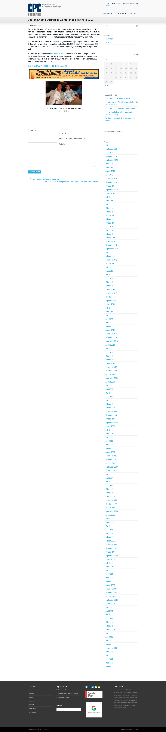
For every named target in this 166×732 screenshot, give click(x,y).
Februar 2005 (110, 581)
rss (96, 687)
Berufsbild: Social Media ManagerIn (118, 98)
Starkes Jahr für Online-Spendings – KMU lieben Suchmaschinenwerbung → (72, 185)
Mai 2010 (108, 349)
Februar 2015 (110, 219)
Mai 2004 (108, 615)
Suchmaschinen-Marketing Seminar (68, 693)
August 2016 (110, 193)
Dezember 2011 (111, 293)
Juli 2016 (108, 197)
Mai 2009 (108, 393)
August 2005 (110, 559)
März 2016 (109, 208)
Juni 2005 (109, 567)
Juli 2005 (108, 563)
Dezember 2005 (111, 544)
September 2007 (111, 467)
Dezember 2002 (111, 648)
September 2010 (111, 341)
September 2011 (111, 300)
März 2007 (109, 489)
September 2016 (111, 190)
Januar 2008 (110, 452)
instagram (89, 687)
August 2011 (110, 304)
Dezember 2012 (111, 260)
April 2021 (109, 153)
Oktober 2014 (110, 223)
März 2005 (109, 578)
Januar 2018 (110, 171)
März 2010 (109, 356)
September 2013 (111, 249)
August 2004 (110, 604)
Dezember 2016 (111, 178)
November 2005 (111, 548)
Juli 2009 (108, 385)
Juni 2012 (109, 271)
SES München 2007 (57, 54)
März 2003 (109, 641)
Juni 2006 (109, 522)
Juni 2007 (109, 478)
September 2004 (111, 600)
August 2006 (110, 515)
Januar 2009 (110, 408)
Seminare (107, 13)
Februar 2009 (110, 404)
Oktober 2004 (110, 596)
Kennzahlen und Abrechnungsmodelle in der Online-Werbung (121, 103)
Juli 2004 (108, 607)
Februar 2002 (110, 666)
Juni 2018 (109, 167)
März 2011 (109, 323)
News (39, 25)
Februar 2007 (110, 493)
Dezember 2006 (111, 500)
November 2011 (111, 297)
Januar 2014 (110, 238)
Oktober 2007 (110, 463)
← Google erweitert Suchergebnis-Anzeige (43, 183)
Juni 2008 (109, 434)
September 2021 (111, 149)
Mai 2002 (108, 655)
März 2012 (109, 282)
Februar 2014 (110, 234)
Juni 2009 (109, 389)
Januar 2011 (110, 330)
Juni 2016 (109, 201)
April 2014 (109, 227)
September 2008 (111, 422)
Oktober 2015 (110, 215)
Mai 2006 (108, 526)
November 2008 (111, 415)
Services (120, 13)
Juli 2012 (108, 267)
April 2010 (109, 352)
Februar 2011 (110, 326)
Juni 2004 (109, 611)
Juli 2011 (108, 308)
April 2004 (109, 618)
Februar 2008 (110, 448)
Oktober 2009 (110, 374)
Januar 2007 (110, 496)
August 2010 (110, 345)
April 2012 (109, 278)
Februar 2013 (110, 256)
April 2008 (109, 441)
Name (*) (62, 133)
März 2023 (109, 145)
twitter (92, 687)
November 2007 (111, 459)
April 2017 (109, 175)
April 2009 (109, 397)
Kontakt (132, 13)
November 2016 (111, 182)
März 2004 (109, 622)
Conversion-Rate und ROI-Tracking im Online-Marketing (119, 113)
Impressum (32, 712)
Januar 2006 (110, 541)
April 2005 (109, 574)
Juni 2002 (109, 652)
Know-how (109, 39)
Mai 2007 (108, 482)
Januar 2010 (110, 363)
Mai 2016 (108, 204)
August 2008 (110, 426)
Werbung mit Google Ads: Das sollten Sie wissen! (120, 119)
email (99, 687)
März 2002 (109, 663)
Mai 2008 (108, 437)
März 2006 (109, 533)
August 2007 (110, 471)
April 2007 (109, 485)
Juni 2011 (109, 312)
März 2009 (109, 400)
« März (106, 85)
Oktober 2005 (110, 552)
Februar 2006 (110, 537)
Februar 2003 (110, 644)
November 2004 (111, 593)
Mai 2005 (108, 570)
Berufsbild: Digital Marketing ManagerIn (120, 108)
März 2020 (109, 164)
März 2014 (109, 230)
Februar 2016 (110, 212)
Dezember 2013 (111, 241)
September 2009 (111, 378)
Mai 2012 (108, 275)
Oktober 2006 (110, 507)
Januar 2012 (110, 289)
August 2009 (110, 382)
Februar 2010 (110, 360)
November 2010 (111, 337)
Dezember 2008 (111, 411)
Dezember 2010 (111, 334)
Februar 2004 (110, 626)
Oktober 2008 (110, 419)
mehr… (125, 707)
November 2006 (111, 504)
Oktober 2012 (110, 263)
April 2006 (109, 530)
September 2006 (111, 511)
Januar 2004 (110, 629)
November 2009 (111, 371)
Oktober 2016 (110, 186)
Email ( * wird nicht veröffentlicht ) (72, 138)
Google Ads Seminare (64, 690)
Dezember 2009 (111, 367)
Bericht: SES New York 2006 (38, 66)
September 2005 (111, 556)
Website (62, 144)
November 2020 (111, 156)
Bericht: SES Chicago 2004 (58, 66)
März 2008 (109, 445)
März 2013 (109, 252)
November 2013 (111, 245)
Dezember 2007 (111, 456)
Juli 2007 (108, 474)
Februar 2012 (110, 286)
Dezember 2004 (111, 589)
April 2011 (109, 319)
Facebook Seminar (63, 697)
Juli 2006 (108, 519)
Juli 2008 (108, 430)
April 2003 (109, 637)
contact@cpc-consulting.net (128, 3)
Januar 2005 (110, 585)
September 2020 (111, 160)
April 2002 (109, 659)
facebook (86, 687)
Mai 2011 (108, 315)
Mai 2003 (108, 633)
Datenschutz (32, 708)
